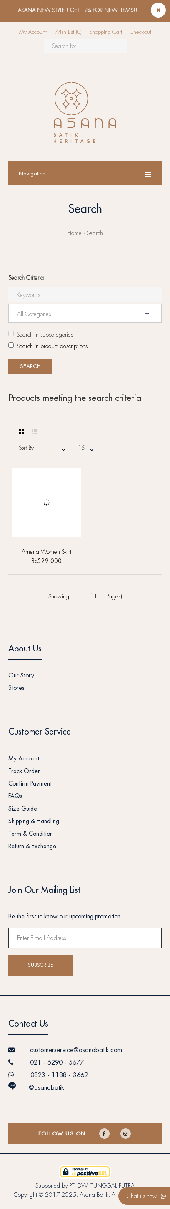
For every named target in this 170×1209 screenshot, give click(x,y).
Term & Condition (30, 833)
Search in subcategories (40, 334)
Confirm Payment (30, 783)
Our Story (21, 675)
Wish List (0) (68, 32)
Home (74, 233)
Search (95, 233)
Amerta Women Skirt (46, 552)
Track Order (24, 771)
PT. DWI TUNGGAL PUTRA (102, 1186)
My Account (33, 32)
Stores (16, 688)
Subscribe (40, 965)
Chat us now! (146, 1196)
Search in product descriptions (48, 345)
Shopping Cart (105, 32)
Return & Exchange (32, 846)
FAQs (15, 796)
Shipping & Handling (33, 821)
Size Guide (22, 808)
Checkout (140, 32)
